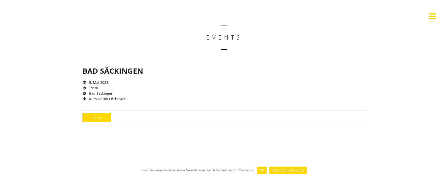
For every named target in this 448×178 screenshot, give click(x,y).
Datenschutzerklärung (288, 170)
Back (96, 117)
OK (261, 170)
